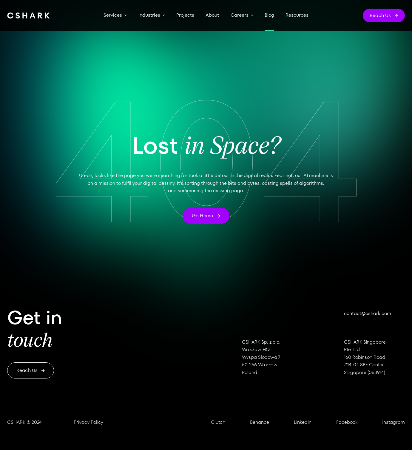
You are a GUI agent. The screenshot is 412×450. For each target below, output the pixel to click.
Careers (240, 15)
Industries (149, 15)
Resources (297, 15)
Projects (185, 15)
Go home (206, 215)
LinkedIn (302, 422)
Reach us (30, 370)
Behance (259, 422)
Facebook (346, 422)
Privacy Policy (88, 422)
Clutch (218, 422)
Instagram (393, 422)
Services (113, 15)
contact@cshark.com (367, 313)
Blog (269, 15)
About (212, 15)
